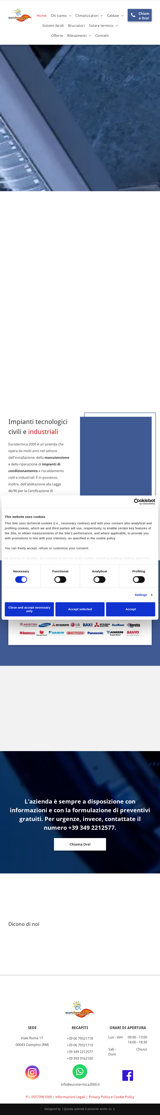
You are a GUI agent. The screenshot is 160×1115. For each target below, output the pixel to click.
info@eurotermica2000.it (80, 1084)
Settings (141, 595)
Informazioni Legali (70, 1097)
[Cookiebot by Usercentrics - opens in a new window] (137, 502)
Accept (130, 609)
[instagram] (32, 1073)
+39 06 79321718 (80, 1038)
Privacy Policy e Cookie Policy (111, 1097)
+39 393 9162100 (80, 1058)
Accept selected (80, 609)
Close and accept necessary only (29, 609)
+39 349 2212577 (80, 1051)
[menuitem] (42, 16)
